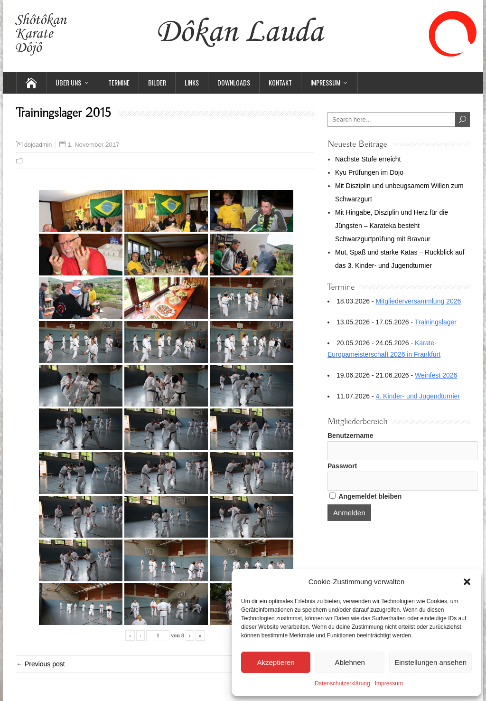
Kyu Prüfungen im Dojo (369, 172)
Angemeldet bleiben (365, 496)
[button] (467, 582)
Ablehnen (349, 662)
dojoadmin (38, 145)
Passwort (342, 466)
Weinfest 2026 (436, 375)
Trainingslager (436, 322)
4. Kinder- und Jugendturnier (418, 396)
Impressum (389, 683)
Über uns (68, 82)
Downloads (233, 82)
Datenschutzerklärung (342, 683)
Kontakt (280, 82)
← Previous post (40, 664)
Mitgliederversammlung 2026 (418, 301)
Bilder (157, 82)
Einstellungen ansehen (430, 662)
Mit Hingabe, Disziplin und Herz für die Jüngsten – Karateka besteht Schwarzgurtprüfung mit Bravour (391, 225)
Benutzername (350, 435)
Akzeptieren (275, 662)
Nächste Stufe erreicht (368, 159)
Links (192, 82)
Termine (119, 82)
